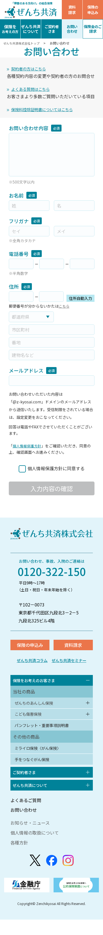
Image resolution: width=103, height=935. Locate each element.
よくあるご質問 (25, 815)
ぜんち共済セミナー (71, 664)
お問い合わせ (23, 825)
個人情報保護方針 (28, 448)
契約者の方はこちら (31, 69)
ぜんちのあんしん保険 (37, 709)
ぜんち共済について (32, 800)
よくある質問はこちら (33, 90)
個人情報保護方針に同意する (56, 470)
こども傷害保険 (30, 721)
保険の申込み (93, 9)
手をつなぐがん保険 (34, 771)
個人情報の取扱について (34, 848)
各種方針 (19, 858)
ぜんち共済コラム (29, 664)
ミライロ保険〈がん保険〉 (41, 758)
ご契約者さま (26, 785)
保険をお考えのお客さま (37, 685)
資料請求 (72, 9)
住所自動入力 (80, 301)
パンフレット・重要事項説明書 (46, 734)
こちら (64, 308)
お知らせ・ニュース (30, 838)
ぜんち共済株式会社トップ (23, 43)
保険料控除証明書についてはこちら (46, 111)
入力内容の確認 (51, 490)
